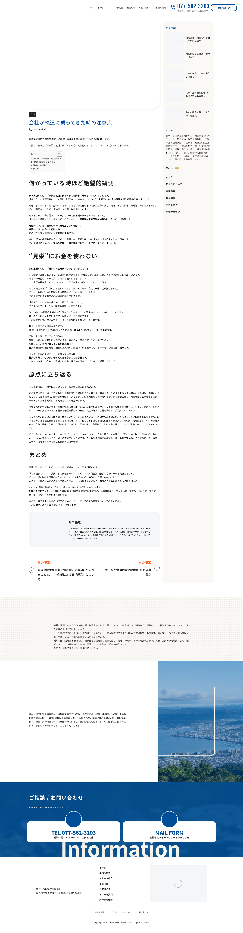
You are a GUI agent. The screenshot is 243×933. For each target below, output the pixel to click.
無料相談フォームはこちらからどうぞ (169, 837)
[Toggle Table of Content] (58, 154)
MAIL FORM (169, 832)
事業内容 (119, 7)
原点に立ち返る (40, 165)
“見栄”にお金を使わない (44, 161)
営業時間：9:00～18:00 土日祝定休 (73, 837)
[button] (73, 819)
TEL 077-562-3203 (73, 832)
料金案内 (131, 7)
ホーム (91, 7)
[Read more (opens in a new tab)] (190, 7)
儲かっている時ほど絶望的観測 (47, 158)
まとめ (36, 168)
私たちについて (104, 7)
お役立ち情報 (160, 7)
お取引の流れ (144, 7)
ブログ (32, 114)
